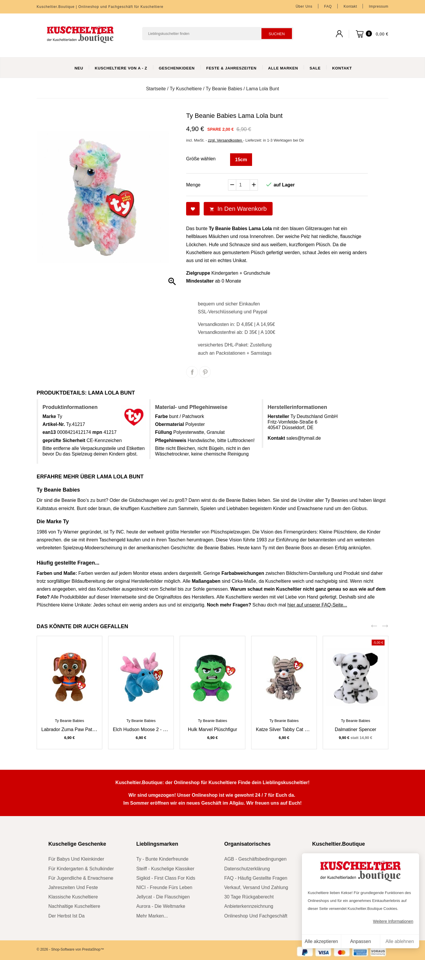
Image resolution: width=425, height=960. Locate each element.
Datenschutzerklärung (247, 868)
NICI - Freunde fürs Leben (164, 887)
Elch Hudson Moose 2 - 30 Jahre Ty (150, 729)
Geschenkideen (177, 68)
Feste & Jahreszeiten (231, 68)
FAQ (328, 6)
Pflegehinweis (170, 440)
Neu (78, 68)
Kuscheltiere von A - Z (121, 68)
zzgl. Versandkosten (225, 140)
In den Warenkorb (238, 208)
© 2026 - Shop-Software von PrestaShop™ (70, 949)
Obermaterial (169, 424)
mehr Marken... (152, 915)
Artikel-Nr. (53, 424)
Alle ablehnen (399, 941)
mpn (97, 432)
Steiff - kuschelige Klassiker (165, 868)
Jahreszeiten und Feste (73, 887)
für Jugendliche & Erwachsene (80, 878)
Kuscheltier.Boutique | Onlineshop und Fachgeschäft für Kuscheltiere (100, 7)
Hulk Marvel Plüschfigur (212, 729)
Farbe (161, 416)
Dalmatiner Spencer (355, 729)
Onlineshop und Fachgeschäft (255, 915)
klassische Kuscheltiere (73, 896)
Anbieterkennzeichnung (248, 906)
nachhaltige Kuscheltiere (74, 906)
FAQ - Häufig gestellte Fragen (255, 878)
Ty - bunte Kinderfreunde (162, 859)
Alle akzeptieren (321, 941)
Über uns (304, 6)
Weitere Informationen (393, 921)
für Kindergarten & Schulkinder (81, 868)
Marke (49, 416)
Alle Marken (283, 68)
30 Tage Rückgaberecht (249, 896)
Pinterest (204, 372)
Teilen (192, 372)
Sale (315, 68)
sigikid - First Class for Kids (165, 878)
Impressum (378, 6)
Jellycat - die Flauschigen (163, 896)
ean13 (49, 432)
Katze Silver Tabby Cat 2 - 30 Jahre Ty (296, 729)
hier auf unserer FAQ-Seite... (317, 604)
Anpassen (360, 941)
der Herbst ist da (66, 915)
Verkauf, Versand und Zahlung (256, 887)
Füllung (163, 432)
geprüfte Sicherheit (63, 440)
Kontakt (350, 6)
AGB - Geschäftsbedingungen (255, 859)
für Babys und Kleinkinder (76, 859)
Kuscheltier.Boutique (338, 844)
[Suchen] (217, 33)
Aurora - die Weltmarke (160, 906)
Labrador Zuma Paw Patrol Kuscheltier (81, 729)
